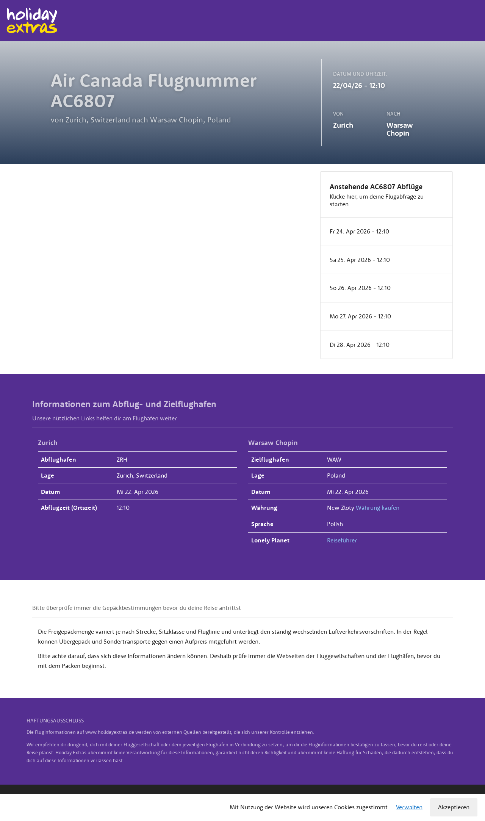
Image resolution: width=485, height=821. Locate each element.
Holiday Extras (31, 20)
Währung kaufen (377, 507)
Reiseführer (342, 540)
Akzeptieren (453, 807)
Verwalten (409, 807)
